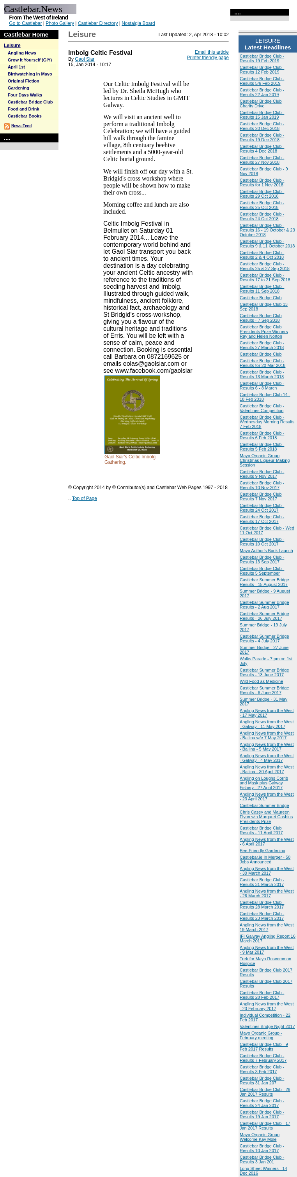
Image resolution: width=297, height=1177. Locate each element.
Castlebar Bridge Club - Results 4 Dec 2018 (262, 148)
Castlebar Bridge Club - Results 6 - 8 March (262, 385)
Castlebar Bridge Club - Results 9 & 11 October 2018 (267, 243)
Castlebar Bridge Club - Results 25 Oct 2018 (262, 205)
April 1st (16, 67)
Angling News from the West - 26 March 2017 (267, 893)
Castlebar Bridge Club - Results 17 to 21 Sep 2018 (265, 277)
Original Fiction (23, 81)
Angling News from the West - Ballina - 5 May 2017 (267, 746)
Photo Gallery (60, 23)
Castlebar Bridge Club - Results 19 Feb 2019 (262, 58)
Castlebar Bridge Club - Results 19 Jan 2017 (262, 1114)
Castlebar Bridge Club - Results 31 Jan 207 (262, 1080)
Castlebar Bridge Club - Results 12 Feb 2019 (262, 69)
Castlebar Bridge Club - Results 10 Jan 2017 (262, 1148)
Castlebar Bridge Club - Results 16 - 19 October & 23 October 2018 (267, 230)
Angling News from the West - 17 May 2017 (267, 712)
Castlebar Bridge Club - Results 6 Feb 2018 (262, 435)
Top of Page (84, 498)
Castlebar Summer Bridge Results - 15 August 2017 (264, 582)
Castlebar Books (25, 116)
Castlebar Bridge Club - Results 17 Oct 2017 (262, 519)
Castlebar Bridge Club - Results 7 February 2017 (263, 1058)
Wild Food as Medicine (261, 681)
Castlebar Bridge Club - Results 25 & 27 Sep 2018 (265, 266)
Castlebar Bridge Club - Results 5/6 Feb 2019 (262, 81)
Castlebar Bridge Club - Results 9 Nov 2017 (262, 474)
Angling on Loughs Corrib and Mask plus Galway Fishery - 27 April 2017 (264, 783)
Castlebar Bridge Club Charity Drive (261, 103)
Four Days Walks (25, 95)
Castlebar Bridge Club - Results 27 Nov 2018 (262, 160)
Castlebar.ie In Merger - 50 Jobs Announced (265, 859)
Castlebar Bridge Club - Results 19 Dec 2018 (262, 137)
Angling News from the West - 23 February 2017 (267, 1006)
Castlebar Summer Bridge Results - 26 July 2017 (264, 616)
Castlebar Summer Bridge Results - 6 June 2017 (264, 690)
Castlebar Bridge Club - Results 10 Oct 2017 (262, 541)
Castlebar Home (26, 34)
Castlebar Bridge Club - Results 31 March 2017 (262, 882)
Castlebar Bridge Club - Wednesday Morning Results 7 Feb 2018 (267, 422)
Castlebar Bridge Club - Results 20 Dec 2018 (262, 126)
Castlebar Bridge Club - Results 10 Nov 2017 (262, 485)
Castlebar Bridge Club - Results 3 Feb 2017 (262, 1069)
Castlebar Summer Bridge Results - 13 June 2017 (264, 672)
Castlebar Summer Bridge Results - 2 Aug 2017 (264, 604)
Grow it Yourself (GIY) (30, 60)
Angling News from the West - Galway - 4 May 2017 (267, 758)
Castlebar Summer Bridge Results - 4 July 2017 (264, 638)
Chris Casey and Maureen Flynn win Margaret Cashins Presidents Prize (266, 817)
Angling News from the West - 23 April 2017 (267, 796)
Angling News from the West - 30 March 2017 (267, 870)
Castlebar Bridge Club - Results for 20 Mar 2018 (262, 363)
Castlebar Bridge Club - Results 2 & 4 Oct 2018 (262, 255)
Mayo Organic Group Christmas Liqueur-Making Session (265, 460)
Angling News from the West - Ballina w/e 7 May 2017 (267, 735)
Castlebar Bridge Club (30, 102)
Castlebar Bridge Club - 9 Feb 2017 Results (264, 1046)
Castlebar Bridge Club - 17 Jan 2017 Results (265, 1125)
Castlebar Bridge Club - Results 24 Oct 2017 (262, 507)
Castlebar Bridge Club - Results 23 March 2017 (262, 916)
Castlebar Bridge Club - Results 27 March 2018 (262, 345)
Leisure (12, 45)
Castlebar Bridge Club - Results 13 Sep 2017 (262, 559)
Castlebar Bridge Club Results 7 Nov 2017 (261, 496)
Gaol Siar (84, 59)
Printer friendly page (208, 57)
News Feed (21, 126)
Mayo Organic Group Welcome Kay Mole (259, 1137)
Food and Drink (23, 109)
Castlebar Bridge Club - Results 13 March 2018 (262, 374)
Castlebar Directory (98, 23)
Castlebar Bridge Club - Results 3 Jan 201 (262, 1159)
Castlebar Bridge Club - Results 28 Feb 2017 (262, 995)
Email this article (212, 52)
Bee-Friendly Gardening (262, 850)
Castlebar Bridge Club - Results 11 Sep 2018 (262, 288)
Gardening (18, 88)
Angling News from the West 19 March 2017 (267, 927)
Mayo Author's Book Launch (266, 550)
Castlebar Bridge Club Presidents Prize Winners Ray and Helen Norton (264, 332)
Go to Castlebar (25, 23)
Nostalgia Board (138, 23)
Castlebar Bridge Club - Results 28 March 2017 (262, 904)
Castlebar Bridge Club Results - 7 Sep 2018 (261, 318)
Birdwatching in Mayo (30, 74)
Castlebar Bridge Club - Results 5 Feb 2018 (262, 446)
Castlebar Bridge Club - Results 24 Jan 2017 (262, 1103)
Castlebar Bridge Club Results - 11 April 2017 (261, 830)
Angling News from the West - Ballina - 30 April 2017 (267, 769)
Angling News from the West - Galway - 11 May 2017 (267, 724)
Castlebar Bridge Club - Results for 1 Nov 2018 (262, 182)
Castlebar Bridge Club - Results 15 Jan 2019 (262, 114)
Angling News (22, 53)
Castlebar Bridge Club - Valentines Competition (262, 408)
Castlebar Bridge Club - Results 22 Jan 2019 (262, 92)
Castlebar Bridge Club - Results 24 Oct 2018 (262, 216)
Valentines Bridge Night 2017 (267, 1026)
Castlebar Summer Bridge (264, 805)
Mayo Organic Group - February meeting (261, 1035)
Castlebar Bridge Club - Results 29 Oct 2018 (262, 193)
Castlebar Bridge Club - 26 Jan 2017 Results (265, 1091)
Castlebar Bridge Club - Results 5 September (262, 570)
